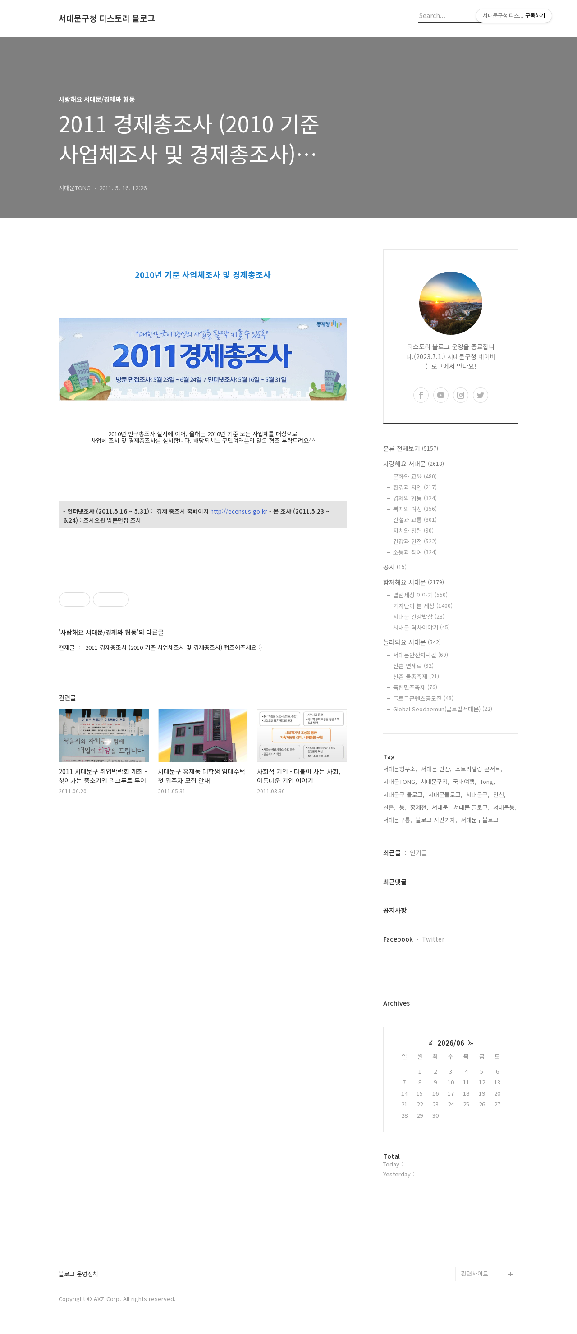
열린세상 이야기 (420, 595)
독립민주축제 (415, 687)
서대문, (441, 807)
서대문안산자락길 (420, 655)
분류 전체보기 (410, 448)
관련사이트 (474, 1273)
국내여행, (464, 781)
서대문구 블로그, (404, 794)
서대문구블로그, (480, 819)
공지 (395, 566)
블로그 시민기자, (436, 819)
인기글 (418, 852)
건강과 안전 (415, 541)
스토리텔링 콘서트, (478, 769)
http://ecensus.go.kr (239, 511)
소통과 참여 (415, 552)
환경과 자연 (415, 487)
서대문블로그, (445, 794)
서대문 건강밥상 (418, 616)
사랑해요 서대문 (413, 463)
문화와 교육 (415, 476)
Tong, (487, 781)
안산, (499, 794)
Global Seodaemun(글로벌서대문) (442, 709)
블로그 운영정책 (78, 1274)
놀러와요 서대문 (412, 642)
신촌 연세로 (413, 665)
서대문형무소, (400, 769)
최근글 (392, 852)
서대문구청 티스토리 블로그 (107, 18)
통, (403, 807)
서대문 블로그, (471, 807)
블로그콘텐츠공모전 (423, 698)
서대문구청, (435, 781)
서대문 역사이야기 (421, 627)
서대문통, (505, 807)
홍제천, (419, 807)
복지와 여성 (415, 509)
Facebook (398, 938)
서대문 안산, (436, 769)
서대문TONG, (400, 781)
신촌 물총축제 (416, 676)
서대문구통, (397, 819)
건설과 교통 (415, 519)
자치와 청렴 (413, 530)
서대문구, (478, 794)
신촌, (389, 807)
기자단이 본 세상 (423, 605)
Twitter (433, 938)
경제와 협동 (415, 498)
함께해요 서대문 (413, 582)
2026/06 (450, 1042)
